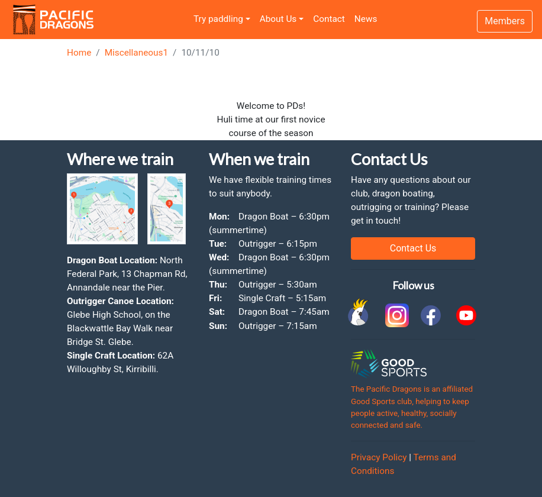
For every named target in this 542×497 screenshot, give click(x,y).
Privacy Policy (378, 457)
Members (505, 21)
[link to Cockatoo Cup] (360, 315)
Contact (329, 19)
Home (79, 52)
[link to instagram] (395, 315)
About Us (278, 19)
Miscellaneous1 (136, 52)
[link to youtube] (466, 315)
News (366, 19)
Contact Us (413, 248)
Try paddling (218, 19)
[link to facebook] (431, 315)
